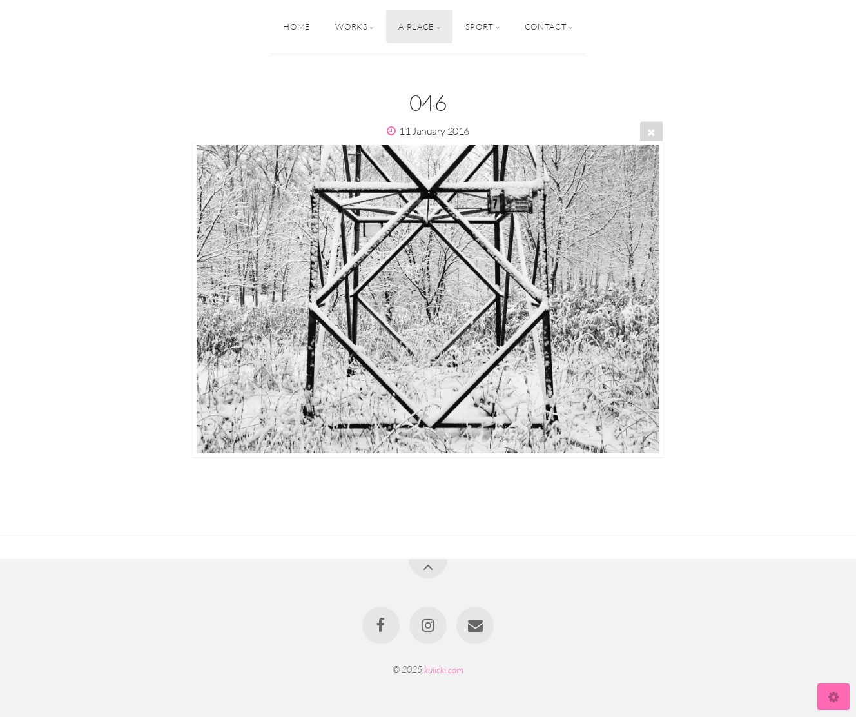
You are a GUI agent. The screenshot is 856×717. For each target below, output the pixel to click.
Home (297, 26)
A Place (416, 26)
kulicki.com (443, 668)
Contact (546, 26)
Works (351, 26)
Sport (479, 26)
